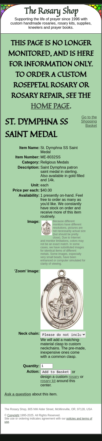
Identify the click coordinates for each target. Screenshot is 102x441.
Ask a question (17, 397)
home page (50, 105)
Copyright (13, 418)
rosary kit (48, 384)
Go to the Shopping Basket (89, 121)
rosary (74, 379)
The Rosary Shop (51, 10)
